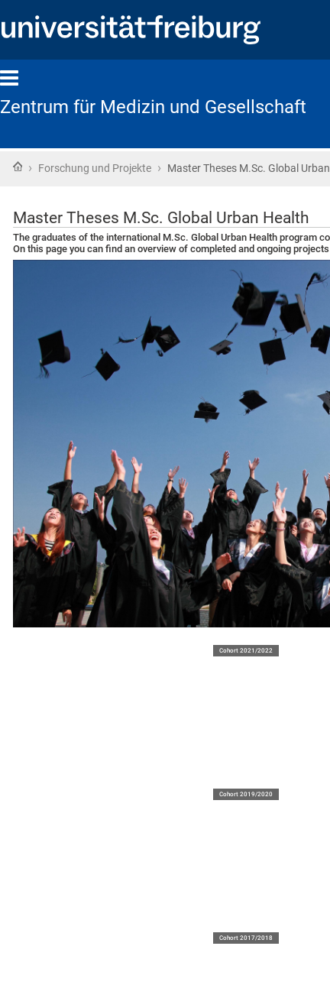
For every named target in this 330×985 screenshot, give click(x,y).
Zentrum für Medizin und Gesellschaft (153, 107)
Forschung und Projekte (94, 168)
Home (17, 166)
